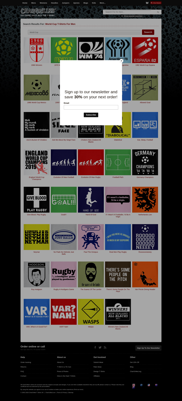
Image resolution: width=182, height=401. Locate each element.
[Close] (121, 61)
